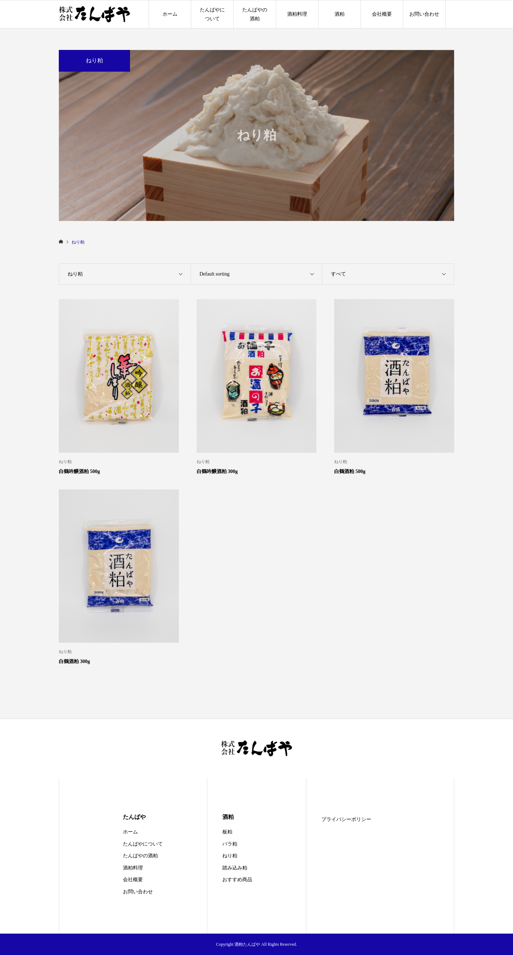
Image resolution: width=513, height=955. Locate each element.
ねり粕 (229, 855)
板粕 (227, 832)
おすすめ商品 (237, 879)
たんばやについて (212, 14)
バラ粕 (229, 844)
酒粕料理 (297, 14)
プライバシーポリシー (346, 819)
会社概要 (382, 14)
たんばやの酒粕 (254, 14)
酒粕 (339, 14)
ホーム (169, 14)
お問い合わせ (424, 14)
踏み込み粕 (234, 868)
